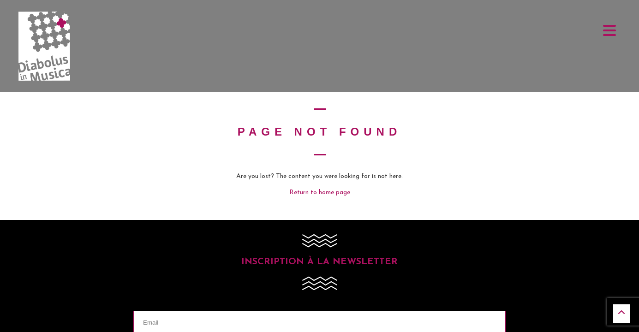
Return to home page (319, 192)
